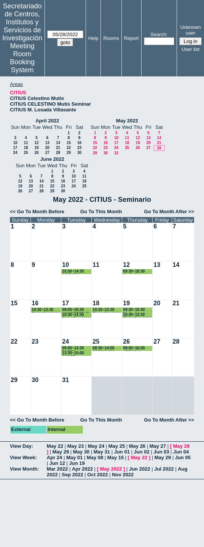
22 (69, 148)
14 (58, 143)
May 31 (102, 452)
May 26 (137, 446)
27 (47, 153)
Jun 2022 (139, 469)
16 (79, 143)
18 (26, 148)
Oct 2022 (97, 474)
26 (36, 153)
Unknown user (190, 30)
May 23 (75, 446)
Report (131, 38)
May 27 (158, 446)
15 (69, 143)
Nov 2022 (123, 474)
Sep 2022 (72, 474)
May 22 (55, 446)
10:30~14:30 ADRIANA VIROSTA (73, 271)
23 (79, 148)
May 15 (115, 457)
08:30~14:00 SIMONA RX (103, 348)
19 (36, 148)
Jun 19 (77, 463)
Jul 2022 (164, 469)
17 (15, 148)
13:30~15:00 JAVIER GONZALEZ (73, 353)
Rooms (111, 38)
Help (93, 38)
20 (47, 148)
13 (47, 143)
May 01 (74, 457)
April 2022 (47, 121)
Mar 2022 (57, 469)
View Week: (23, 457)
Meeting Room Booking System (22, 58)
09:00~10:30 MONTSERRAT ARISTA (75, 310)
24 (15, 153)
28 (58, 153)
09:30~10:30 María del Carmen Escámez (134, 310)
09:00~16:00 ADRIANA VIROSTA (134, 348)
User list (190, 49)
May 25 (116, 446)
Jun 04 (181, 452)
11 (26, 143)
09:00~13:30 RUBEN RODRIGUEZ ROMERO (73, 348)
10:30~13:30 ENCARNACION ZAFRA (46, 310)
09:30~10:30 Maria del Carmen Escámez (134, 271)
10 (15, 143)
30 (79, 153)
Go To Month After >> (169, 211)
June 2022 (52, 159)
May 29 (61, 452)
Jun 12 (57, 463)
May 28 (181, 446)
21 (58, 148)
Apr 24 (54, 457)
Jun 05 (183, 457)
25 (26, 153)
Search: (158, 34)
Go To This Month (101, 211)
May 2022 (127, 121)
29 (69, 153)
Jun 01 (122, 452)
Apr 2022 (82, 469)
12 (36, 143)
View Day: (21, 446)
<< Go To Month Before (37, 211)
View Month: (24, 469)
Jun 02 (142, 452)
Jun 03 (161, 452)
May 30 (81, 452)
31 (116, 153)
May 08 (95, 457)
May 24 (96, 446)
